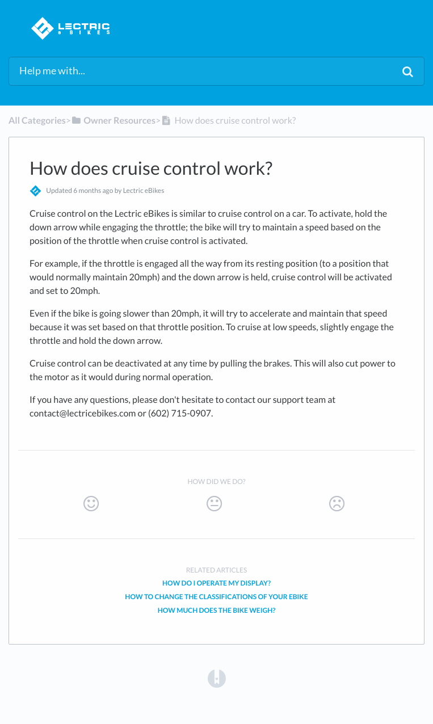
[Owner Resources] (113, 120)
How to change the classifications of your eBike (216, 596)
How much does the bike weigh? (217, 610)
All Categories (37, 120)
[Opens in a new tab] (217, 677)
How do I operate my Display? (216, 583)
